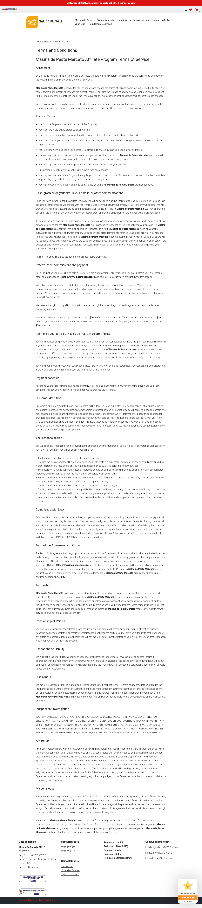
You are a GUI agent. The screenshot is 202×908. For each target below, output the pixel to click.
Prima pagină (42, 42)
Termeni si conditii (113, 853)
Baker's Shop (67, 877)
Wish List (80, 24)
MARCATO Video (169, 857)
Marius (148, 863)
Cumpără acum (127, 3)
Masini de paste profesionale (134, 20)
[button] (173, 20)
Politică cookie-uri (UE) (116, 856)
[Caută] (186, 9)
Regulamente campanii (101, 24)
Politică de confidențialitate (118, 868)
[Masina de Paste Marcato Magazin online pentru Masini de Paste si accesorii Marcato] (44, 22)
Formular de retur (113, 860)
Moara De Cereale (70, 881)
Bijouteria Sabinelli (70, 884)
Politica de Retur (112, 864)
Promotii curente (106, 20)
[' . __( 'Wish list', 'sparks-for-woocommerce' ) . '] (190, 9)
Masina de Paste (84, 20)
